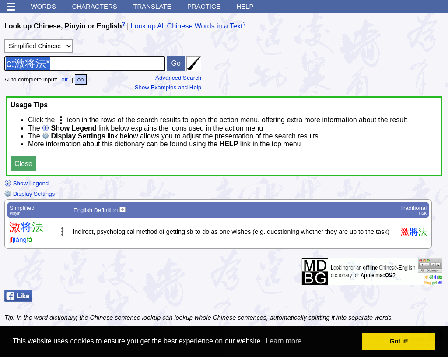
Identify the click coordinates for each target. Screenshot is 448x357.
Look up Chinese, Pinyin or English (63, 26)
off (64, 79)
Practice (203, 6)
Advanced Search (178, 77)
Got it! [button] (399, 341)
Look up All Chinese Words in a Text (187, 26)
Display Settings (29, 194)
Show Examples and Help (168, 87)
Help (244, 6)
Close (23, 163)
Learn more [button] (283, 341)
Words (43, 6)
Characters (94, 6)
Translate (152, 6)
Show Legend (26, 183)
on (80, 79)
